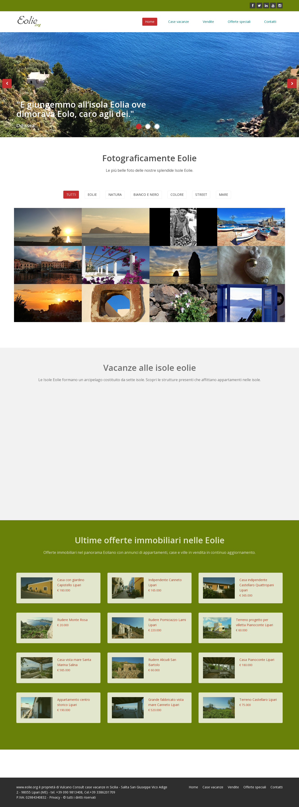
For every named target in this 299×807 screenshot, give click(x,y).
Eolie (92, 194)
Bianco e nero (146, 194)
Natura (115, 194)
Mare (223, 194)
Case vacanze (178, 21)
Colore (177, 194)
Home (149, 21)
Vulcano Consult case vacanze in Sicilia (89, 787)
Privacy (54, 797)
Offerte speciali (239, 21)
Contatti (270, 21)
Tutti (71, 194)
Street (201, 194)
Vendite (208, 21)
